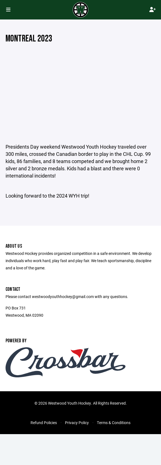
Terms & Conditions (113, 422)
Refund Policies (44, 422)
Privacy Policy (77, 422)
